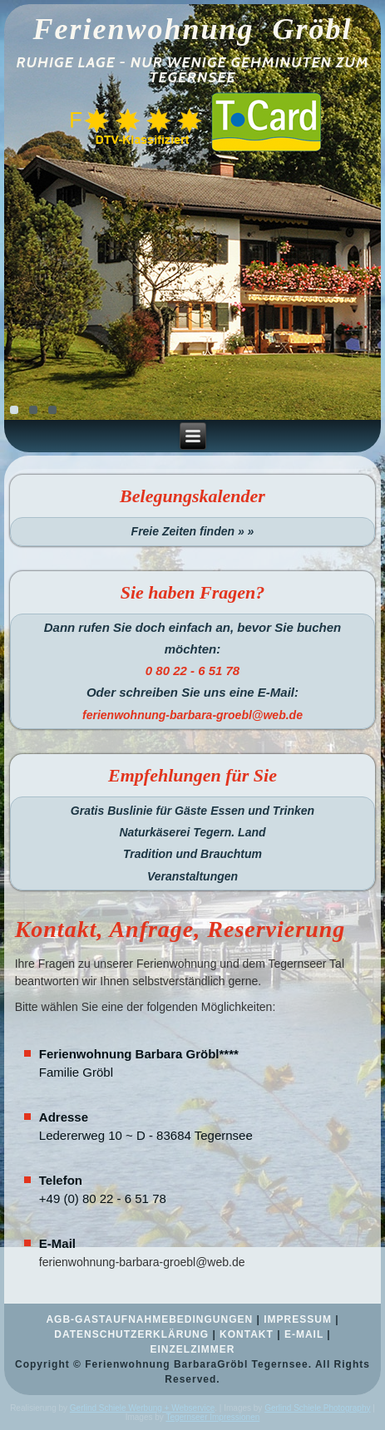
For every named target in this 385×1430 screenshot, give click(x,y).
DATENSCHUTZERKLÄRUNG (131, 1334)
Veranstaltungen (192, 876)
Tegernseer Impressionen (212, 1417)
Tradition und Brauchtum (192, 853)
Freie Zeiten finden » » (192, 531)
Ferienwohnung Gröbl (192, 29)
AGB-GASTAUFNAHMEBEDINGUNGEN (149, 1319)
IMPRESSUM (298, 1319)
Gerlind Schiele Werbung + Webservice (142, 1408)
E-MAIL (303, 1334)
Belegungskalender (192, 496)
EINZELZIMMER (193, 1349)
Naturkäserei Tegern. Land (192, 832)
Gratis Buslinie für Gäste (139, 810)
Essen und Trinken (262, 810)
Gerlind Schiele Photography (317, 1408)
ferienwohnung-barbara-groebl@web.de (142, 1262)
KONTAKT (247, 1334)
